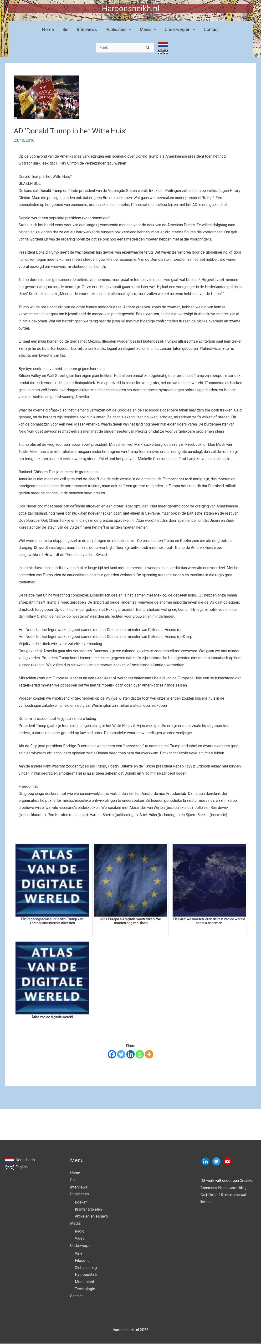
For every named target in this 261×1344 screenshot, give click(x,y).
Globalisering (86, 1268)
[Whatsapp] (140, 1054)
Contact (211, 29)
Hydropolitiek (86, 1275)
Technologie (85, 1289)
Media (145, 29)
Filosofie (82, 1261)
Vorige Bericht (19, 1126)
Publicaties (116, 29)
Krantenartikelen (88, 1209)
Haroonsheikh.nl (130, 9)
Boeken (81, 1202)
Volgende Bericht (239, 1126)
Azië (78, 1254)
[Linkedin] (130, 1054)
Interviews (87, 29)
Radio (79, 1231)
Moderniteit (84, 1282)
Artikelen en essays (91, 1216)
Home (48, 29)
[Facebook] (112, 1054)
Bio (65, 29)
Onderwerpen (177, 29)
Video (80, 1239)
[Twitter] (121, 1054)
